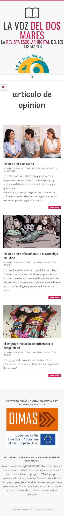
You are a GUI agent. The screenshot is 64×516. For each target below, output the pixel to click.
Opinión (11, 171)
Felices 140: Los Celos (18, 164)
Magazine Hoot (28, 509)
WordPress (49, 509)
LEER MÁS (54, 207)
